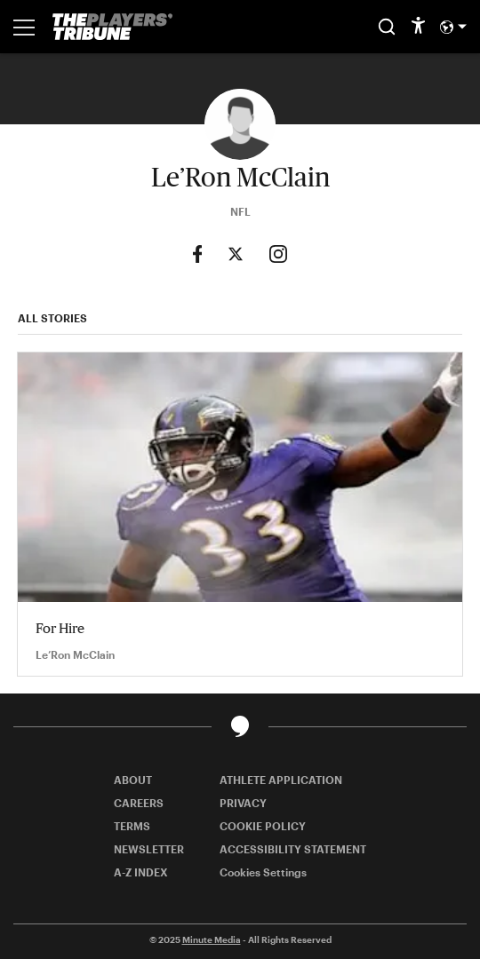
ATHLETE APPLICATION (281, 779)
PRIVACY (243, 803)
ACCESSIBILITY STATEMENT (293, 849)
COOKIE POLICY (263, 826)
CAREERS (139, 803)
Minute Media (211, 939)
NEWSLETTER (149, 849)
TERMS (132, 826)
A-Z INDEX (141, 872)
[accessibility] (418, 26)
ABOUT (133, 779)
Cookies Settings (263, 872)
